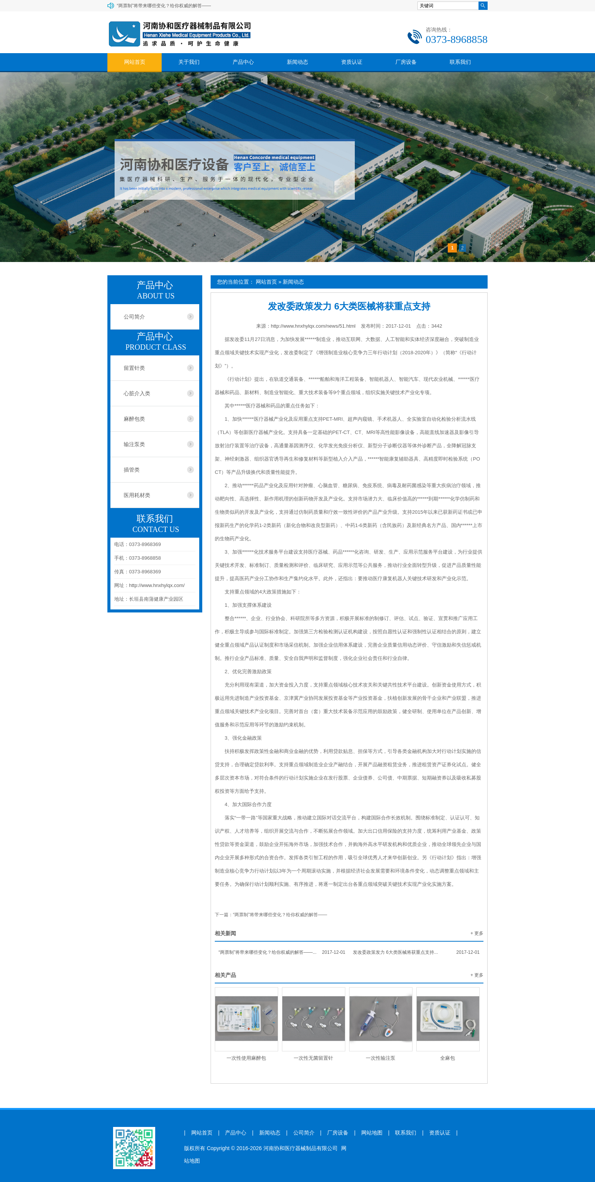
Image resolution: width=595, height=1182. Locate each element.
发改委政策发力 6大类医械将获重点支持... (416, 952)
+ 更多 (477, 933)
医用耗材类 (137, 495)
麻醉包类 (134, 419)
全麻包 (447, 1058)
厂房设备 (406, 62)
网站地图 (371, 1133)
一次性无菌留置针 (313, 1058)
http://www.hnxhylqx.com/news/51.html (313, 326)
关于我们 (189, 62)
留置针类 (134, 368)
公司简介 (134, 317)
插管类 (132, 470)
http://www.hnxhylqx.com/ (157, 585)
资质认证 (351, 62)
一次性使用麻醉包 (246, 1058)
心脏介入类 (137, 393)
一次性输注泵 (380, 1058)
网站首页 (134, 62)
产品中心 (243, 62)
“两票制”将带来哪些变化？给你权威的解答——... (282, 952)
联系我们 (460, 62)
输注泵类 (134, 444)
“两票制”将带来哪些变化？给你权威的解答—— (164, 5)
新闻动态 (297, 62)
